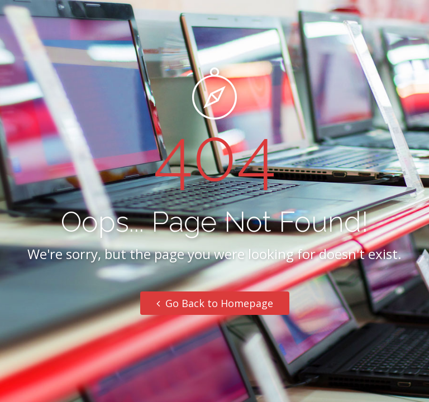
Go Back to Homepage (214, 303)
